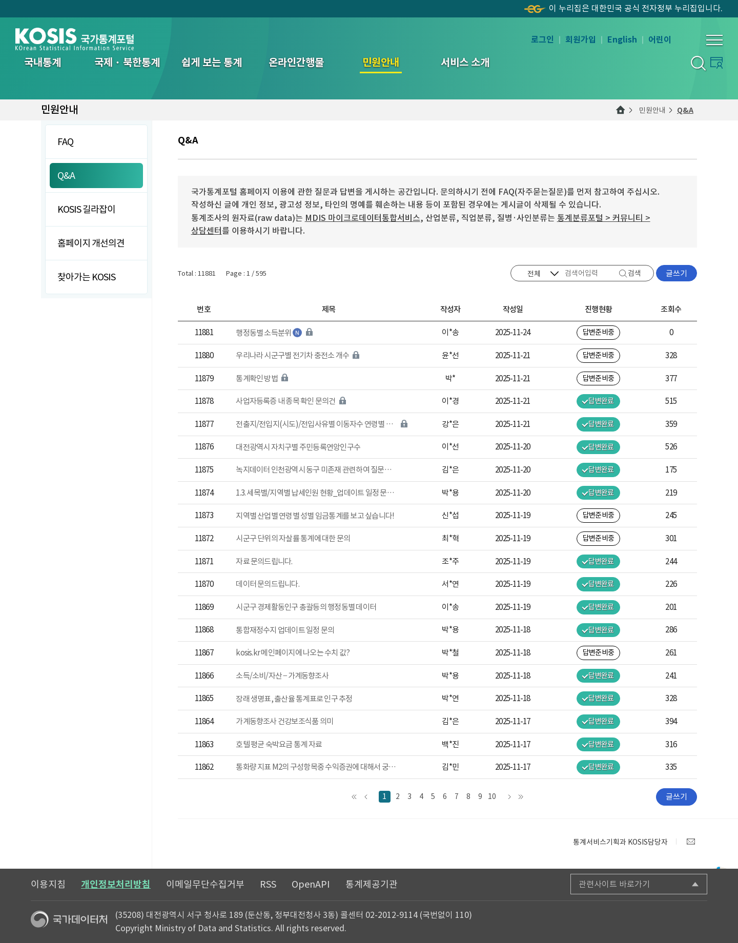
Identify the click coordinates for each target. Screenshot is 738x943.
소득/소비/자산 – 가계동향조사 (282, 676)
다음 (509, 797)
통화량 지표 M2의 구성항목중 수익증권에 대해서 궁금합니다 (316, 767)
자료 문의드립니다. (264, 561)
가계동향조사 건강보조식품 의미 (284, 721)
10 (492, 796)
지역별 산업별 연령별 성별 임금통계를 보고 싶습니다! (315, 516)
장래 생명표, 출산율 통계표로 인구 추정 (294, 699)
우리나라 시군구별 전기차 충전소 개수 (292, 355)
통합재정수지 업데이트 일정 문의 (285, 630)
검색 (634, 273)
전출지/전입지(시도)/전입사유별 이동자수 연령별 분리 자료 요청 (316, 424)
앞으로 (366, 797)
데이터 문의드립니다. (267, 584)
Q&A (685, 110)
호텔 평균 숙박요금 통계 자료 (279, 744)
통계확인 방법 (257, 378)
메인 (620, 110)
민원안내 (652, 110)
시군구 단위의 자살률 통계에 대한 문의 (293, 538)
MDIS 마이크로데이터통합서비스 (362, 218)
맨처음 (354, 797)
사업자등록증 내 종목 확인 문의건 (285, 401)
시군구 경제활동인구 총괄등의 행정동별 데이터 (306, 607)
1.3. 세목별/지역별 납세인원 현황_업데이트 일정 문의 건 (316, 493)
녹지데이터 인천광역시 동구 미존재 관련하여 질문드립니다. (316, 470)
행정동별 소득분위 (263, 333)
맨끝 (521, 797)
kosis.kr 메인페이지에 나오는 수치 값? (293, 653)
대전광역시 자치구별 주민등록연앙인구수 (298, 447)
